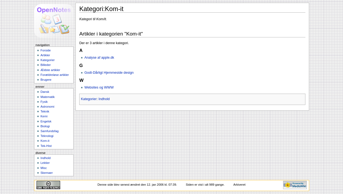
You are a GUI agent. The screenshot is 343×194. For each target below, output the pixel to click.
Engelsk (46, 121)
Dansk (45, 91)
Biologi (45, 126)
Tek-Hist (46, 145)
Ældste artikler (50, 70)
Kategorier (89, 99)
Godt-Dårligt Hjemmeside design (108, 73)
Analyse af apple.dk (99, 57)
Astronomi (48, 106)
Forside (46, 50)
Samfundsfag (50, 131)
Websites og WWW (99, 87)
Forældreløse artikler (55, 74)
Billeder (46, 64)
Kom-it (45, 140)
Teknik (45, 111)
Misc (44, 168)
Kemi (44, 116)
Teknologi (47, 135)
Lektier (45, 162)
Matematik (48, 96)
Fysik (44, 101)
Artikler (45, 55)
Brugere (46, 79)
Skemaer (47, 172)
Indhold (104, 99)
